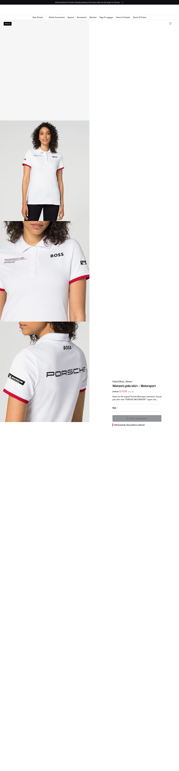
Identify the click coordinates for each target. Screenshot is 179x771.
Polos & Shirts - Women (122, 374)
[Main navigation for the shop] (89, 17)
